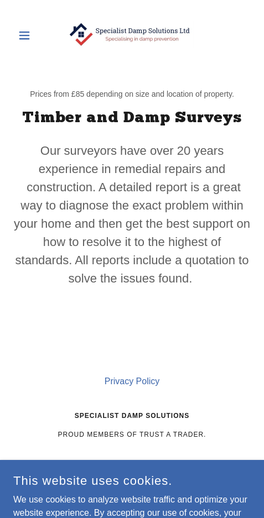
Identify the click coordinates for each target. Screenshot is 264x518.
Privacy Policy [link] (132, 381)
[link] (132, 35)
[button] (31, 35)
